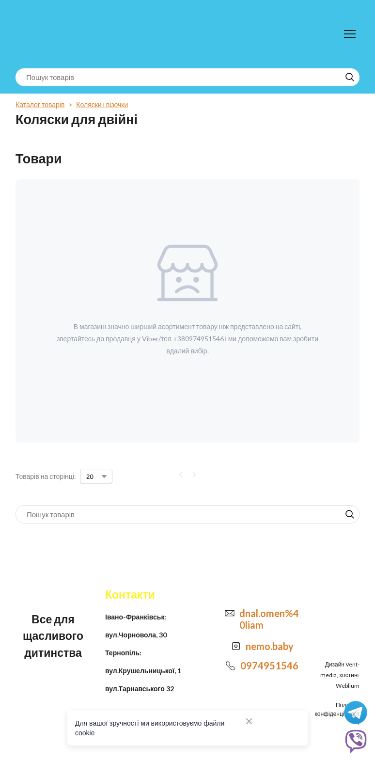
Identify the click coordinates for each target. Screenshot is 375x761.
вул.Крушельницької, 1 (143, 670)
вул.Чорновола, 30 (136, 635)
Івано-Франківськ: (135, 617)
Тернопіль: (123, 653)
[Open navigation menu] (349, 34)
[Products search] (187, 77)
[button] (350, 77)
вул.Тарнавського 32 (139, 688)
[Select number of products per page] (96, 476)
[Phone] (230, 665)
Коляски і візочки (102, 104)
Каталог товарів (40, 104)
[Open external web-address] (236, 646)
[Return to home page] (55, 34)
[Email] (229, 613)
